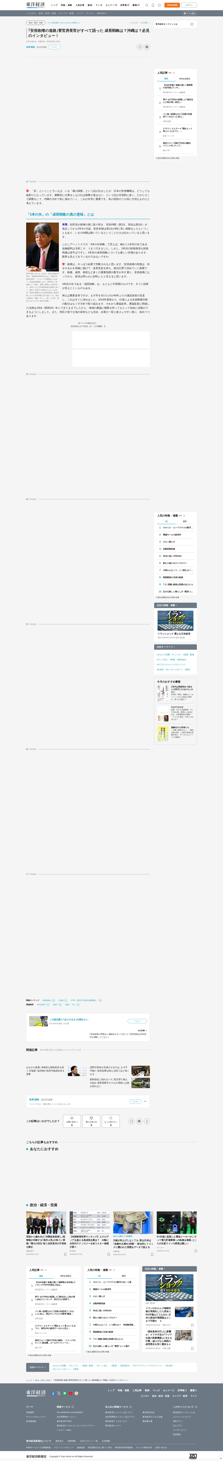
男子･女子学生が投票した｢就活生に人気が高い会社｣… (178, 100)
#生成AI (160, 669)
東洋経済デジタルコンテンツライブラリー (76, 1425)
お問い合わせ (161, 1447)
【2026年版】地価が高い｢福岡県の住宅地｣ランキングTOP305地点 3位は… (55, 1283)
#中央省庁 (41, 1005)
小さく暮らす (169, 542)
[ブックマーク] (140, 47)
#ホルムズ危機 (163, 654)
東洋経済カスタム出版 (153, 1417)
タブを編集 (191, 13)
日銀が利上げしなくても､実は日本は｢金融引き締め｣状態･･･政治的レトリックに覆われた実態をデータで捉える (133, 1243)
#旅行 (55, 1005)
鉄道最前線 (31, 1421)
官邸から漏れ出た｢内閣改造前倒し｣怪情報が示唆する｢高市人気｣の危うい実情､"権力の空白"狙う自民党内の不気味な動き (46, 1241)
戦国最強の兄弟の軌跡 (173, 577)
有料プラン (178, 1421)
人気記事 (80, 5)
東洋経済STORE (64, 1421)
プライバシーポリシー (64, 1447)
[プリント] (147, 47)
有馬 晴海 (30, 47)
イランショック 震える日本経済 (174, 634)
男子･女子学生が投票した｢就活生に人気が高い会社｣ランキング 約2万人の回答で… (55, 1298)
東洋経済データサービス (116, 1421)
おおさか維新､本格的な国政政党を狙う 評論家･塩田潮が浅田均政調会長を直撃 (45, 1070)
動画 (90, 5)
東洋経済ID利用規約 (124, 1447)
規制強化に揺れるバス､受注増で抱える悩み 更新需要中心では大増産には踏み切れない (109, 1082)
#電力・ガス (70, 1005)
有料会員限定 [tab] (184, 79)
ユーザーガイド (180, 1430)
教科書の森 (148, 1421)
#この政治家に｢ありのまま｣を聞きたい (64, 23)
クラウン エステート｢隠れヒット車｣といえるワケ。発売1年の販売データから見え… (55, 1327)
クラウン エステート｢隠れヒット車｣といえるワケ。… (178, 129)
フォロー (54, 47)
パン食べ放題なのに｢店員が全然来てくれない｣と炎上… (177, 115)
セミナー (110, 5)
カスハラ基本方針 (144, 1447)
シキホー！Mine (64, 1430)
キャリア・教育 (66, 13)
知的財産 (81, 1447)
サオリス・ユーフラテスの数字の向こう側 (178, 527)
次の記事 (144, 23)
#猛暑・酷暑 (188, 654)
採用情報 (72, 1441)
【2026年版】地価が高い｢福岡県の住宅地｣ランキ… (178, 86)
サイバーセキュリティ (36, 1417)
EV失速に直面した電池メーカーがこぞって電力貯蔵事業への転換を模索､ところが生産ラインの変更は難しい (177, 1240)
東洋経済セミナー (113, 1425)
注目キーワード (165, 647)
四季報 (123, 5)
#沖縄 (60, 1000)
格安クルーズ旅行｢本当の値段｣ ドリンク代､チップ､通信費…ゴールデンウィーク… (55, 1341)
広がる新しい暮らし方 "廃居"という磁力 (178, 591)
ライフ (80, 13)
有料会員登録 (172, 5)
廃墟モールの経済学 (172, 535)
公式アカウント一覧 (89, 1441)
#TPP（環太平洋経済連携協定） (84, 1000)
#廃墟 (172, 659)
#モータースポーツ (174, 669)
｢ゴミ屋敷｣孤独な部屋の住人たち (178, 584)
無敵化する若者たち (180, 727)
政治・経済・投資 (47, 13)
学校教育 (30, 1412)
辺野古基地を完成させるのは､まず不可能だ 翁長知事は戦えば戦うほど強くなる (109, 1070)
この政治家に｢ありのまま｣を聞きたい (68, 1019)
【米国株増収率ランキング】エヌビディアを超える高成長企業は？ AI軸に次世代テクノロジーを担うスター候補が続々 (89, 1241)
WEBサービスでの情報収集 (38, 1447)
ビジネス (32, 13)
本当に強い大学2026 (172, 556)
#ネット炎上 (162, 659)
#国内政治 (47, 1000)
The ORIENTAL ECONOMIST (70, 1412)
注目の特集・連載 (166, 605)
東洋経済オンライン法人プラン (119, 1412)
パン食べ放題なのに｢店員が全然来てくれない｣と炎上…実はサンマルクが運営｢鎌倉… (54, 1312)
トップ (54, 5)
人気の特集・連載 (167, 515)
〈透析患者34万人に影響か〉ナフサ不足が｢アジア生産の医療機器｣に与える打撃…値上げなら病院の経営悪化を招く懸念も (159, 1338)
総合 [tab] (166, 79)
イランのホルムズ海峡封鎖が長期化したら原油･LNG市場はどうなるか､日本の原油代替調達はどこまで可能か (158, 1314)
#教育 (187, 669)
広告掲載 (106, 1441)
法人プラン (178, 1425)
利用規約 (177, 1434)
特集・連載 (66, 5)
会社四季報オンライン (67, 1417)
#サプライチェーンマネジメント (171, 664)
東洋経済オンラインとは (166, 24)
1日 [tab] (166, 521)
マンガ (99, 5)
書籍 (135, 5)
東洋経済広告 (149, 1412)
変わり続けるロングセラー (175, 563)
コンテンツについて (182, 1417)
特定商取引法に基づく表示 (100, 1447)
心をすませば (177, 707)
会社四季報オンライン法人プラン (120, 1417)
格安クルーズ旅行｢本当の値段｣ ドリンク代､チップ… (178, 144)
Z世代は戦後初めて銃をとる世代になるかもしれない (182, 689)
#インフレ (176, 654)
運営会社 (59, 1441)
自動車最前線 (169, 549)
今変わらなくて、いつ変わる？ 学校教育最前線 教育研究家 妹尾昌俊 (178, 570)
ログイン (189, 5)
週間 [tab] (185, 521)
